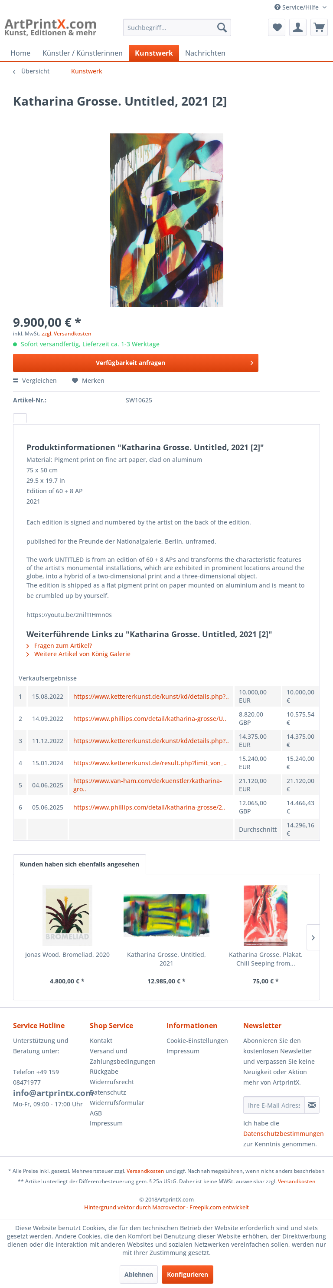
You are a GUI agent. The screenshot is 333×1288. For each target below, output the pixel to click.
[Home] (20, 53)
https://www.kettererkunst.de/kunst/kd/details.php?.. (151, 696)
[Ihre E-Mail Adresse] (274, 1105)
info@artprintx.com (53, 1093)
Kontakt (101, 1040)
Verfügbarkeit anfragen (174, 361)
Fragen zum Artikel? (59, 645)
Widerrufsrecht (112, 1082)
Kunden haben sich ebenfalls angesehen (79, 864)
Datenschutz (108, 1092)
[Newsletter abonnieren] (312, 1105)
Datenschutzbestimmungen (283, 1133)
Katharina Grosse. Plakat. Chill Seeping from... (266, 958)
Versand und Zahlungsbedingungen (123, 1056)
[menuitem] (177, 27)
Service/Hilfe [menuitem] (297, 7)
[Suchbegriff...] (177, 27)
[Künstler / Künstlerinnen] (82, 53)
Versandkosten (145, 1171)
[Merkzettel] (276, 27)
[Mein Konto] (298, 27)
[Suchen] (222, 27)
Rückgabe (104, 1071)
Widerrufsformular (117, 1103)
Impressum (106, 1123)
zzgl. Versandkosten (66, 333)
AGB (96, 1113)
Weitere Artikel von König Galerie (78, 654)
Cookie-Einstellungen (197, 1040)
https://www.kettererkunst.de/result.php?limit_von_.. (150, 763)
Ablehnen (138, 1274)
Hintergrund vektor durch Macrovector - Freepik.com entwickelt (166, 1207)
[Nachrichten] (205, 53)
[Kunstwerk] (154, 53)
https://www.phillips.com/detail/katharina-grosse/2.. (149, 807)
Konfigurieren (187, 1274)
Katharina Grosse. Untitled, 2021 (166, 958)
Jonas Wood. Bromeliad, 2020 (67, 954)
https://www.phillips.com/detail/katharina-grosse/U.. (149, 718)
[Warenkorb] (319, 27)
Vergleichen (35, 380)
